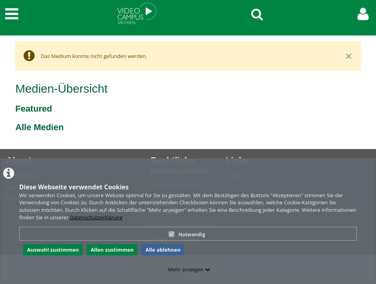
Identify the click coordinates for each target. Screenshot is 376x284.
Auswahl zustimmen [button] (53, 249)
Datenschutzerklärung (96, 217)
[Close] (349, 56)
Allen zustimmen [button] (112, 249)
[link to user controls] (363, 14)
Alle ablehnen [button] (162, 249)
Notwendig (187, 234)
